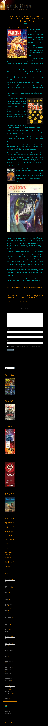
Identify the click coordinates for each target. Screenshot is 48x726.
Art (6, 576)
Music (6, 638)
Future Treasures (8, 617)
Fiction (6, 615)
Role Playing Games (9, 669)
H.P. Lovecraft (7, 624)
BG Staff (6, 584)
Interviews (7, 629)
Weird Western (8, 696)
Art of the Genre (8, 579)
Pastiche (6, 654)
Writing (6, 698)
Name (8, 329)
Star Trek (7, 682)
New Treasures (8, 643)
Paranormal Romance (9, 650)
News (6, 645)
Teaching (7, 685)
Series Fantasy (8, 675)
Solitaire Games (8, 680)
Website (8, 340)
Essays (6, 610)
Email (8, 335)
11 (11, 27)
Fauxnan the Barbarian (9, 552)
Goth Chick (7, 622)
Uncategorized (8, 691)
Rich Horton (7, 665)
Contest (6, 599)
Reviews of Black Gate (9, 661)
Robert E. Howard (8, 667)
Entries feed (7, 711)
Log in (6, 708)
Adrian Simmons (8, 550)
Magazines (7, 633)
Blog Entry (7, 590)
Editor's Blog (7, 608)
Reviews (6, 658)
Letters (6, 631)
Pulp (6, 656)
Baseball (7, 581)
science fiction (8, 673)
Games (6, 619)
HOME (6, 357)
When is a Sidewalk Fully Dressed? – (9, 557)
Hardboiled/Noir (8, 626)
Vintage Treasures (8, 693)
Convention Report (8, 601)
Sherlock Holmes (8, 678)
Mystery (6, 641)
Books (6, 592)
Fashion (6, 612)
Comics (6, 594)
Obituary (7, 648)
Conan (6, 597)
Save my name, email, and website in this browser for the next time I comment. (24, 346)
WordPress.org (8, 715)
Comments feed (8, 713)
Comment (9, 312)
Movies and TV (7, 636)
